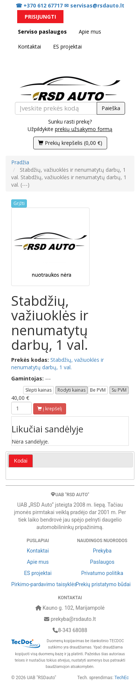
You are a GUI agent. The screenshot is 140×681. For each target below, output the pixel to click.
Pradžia (20, 162)
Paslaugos (102, 562)
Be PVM (98, 390)
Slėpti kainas (38, 390)
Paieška (111, 108)
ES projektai (67, 46)
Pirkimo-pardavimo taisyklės (44, 584)
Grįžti (19, 203)
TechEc (122, 677)
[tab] (21, 460)
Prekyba (102, 551)
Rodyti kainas (71, 390)
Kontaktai (29, 46)
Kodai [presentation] (21, 461)
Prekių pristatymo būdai (103, 584)
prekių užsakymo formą (83, 129)
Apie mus (90, 31)
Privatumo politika (102, 573)
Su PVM (119, 390)
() (70, 142)
